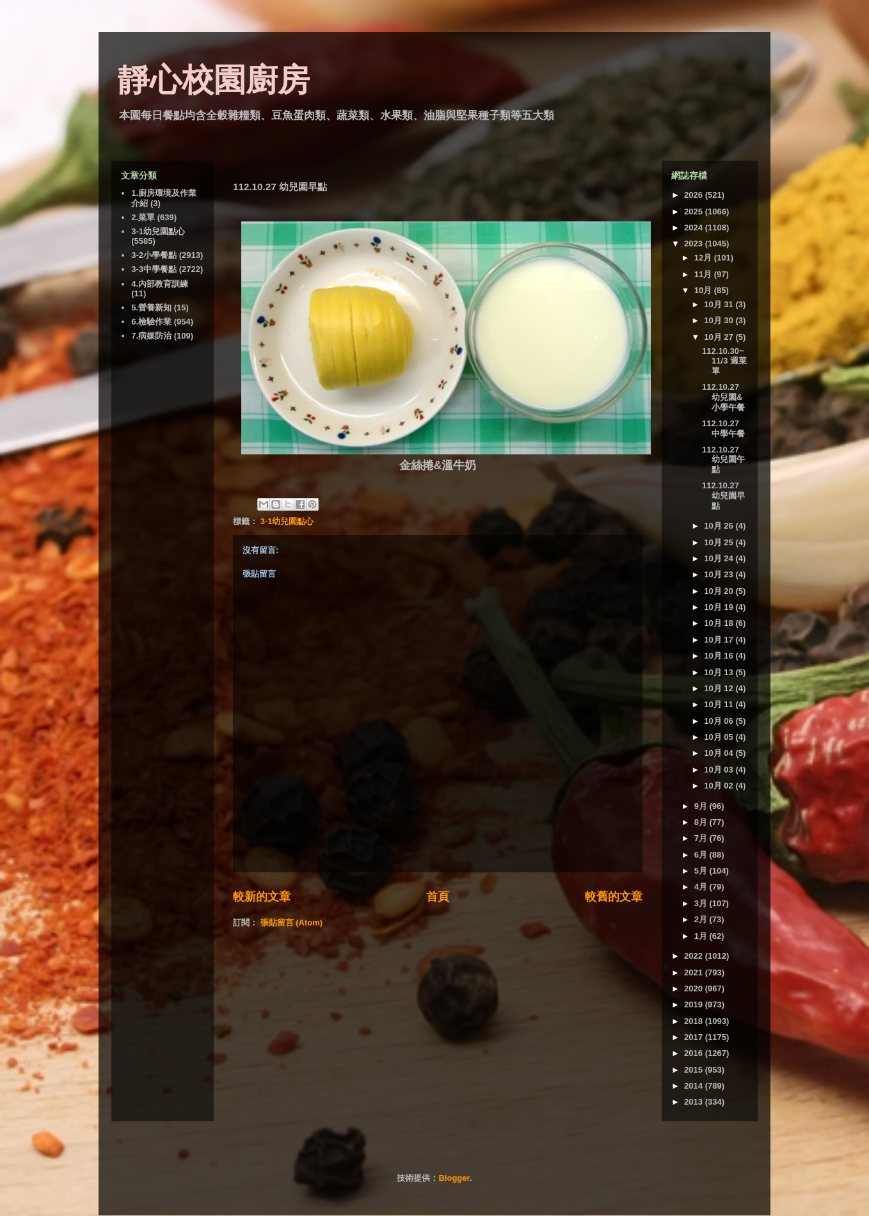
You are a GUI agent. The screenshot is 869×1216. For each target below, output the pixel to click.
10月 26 (719, 526)
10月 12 (719, 688)
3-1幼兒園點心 (287, 521)
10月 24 (719, 558)
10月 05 (719, 737)
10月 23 (719, 574)
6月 (702, 855)
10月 (704, 290)
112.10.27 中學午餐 (723, 428)
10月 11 (719, 704)
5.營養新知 (151, 307)
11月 (704, 274)
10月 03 (719, 769)
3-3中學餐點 (154, 269)
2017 (694, 1037)
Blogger (453, 1178)
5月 (702, 871)
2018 (694, 1021)
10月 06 (719, 721)
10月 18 (719, 623)
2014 (694, 1086)
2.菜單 (143, 217)
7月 (702, 838)
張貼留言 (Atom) (291, 922)
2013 (694, 1102)
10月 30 (719, 320)
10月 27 (719, 337)
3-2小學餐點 (154, 255)
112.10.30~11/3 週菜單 (724, 361)
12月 (704, 257)
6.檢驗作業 (151, 321)
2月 (702, 919)
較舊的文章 (613, 896)
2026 (694, 195)
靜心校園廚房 (214, 80)
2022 (694, 956)
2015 (694, 1070)
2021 (694, 972)
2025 (694, 211)
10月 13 (719, 672)
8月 (702, 822)
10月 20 (719, 591)
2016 (694, 1053)
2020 (694, 988)
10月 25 (719, 542)
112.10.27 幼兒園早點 (723, 495)
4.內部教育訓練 (159, 284)
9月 (702, 806)
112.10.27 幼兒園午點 (723, 459)
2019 (694, 1004)
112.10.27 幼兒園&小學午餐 (723, 397)
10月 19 (719, 607)
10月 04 (719, 753)
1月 (702, 936)
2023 (694, 243)
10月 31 (719, 304)
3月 (702, 903)
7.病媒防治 (151, 335)
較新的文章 (262, 896)
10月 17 (719, 639)
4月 (702, 887)
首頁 (437, 896)
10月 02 (719, 785)
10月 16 (719, 655)
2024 (694, 227)
